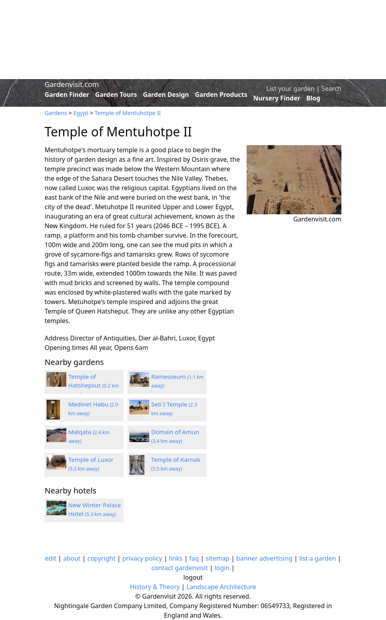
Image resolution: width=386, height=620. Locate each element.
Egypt (80, 113)
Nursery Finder (276, 98)
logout (193, 577)
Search (331, 88)
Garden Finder (67, 94)
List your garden (290, 88)
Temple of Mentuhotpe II (128, 113)
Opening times (66, 347)
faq (194, 558)
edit (50, 558)
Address (57, 338)
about (72, 558)
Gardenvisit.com (72, 84)
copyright (101, 558)
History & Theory (155, 586)
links (175, 558)
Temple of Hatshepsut (93, 385)
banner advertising (264, 558)
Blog (313, 98)
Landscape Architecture (221, 586)
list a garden (317, 558)
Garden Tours (116, 94)
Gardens (56, 113)
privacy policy (142, 558)
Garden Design (166, 94)
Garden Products (221, 94)
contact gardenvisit (179, 567)
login (222, 567)
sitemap (217, 558)
